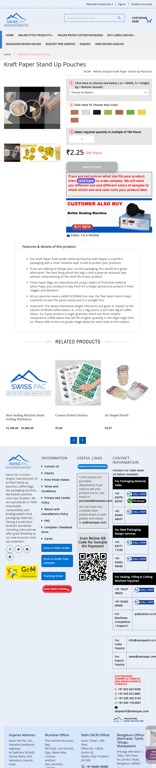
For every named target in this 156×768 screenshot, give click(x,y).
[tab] (54, 246)
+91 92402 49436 (119, 562)
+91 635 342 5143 (129, 698)
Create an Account (141, 4)
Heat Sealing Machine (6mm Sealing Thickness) (25, 417)
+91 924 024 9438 (129, 689)
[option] (74, 112)
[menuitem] (9, 35)
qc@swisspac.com (94, 522)
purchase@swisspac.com (95, 501)
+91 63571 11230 (119, 546)
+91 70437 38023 (121, 591)
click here (85, 181)
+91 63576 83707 (119, 497)
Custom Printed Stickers (71, 415)
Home (7, 54)
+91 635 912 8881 (129, 694)
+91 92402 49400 (121, 603)
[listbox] (110, 90)
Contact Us (51, 466)
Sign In (121, 4)
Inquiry (49, 473)
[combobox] (94, 18)
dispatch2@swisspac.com (132, 711)
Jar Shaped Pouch (117, 415)
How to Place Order (57, 548)
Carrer (48, 538)
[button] (12, 107)
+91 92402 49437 (119, 515)
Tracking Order (53, 576)
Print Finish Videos (56, 480)
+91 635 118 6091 (129, 703)
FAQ (47, 520)
